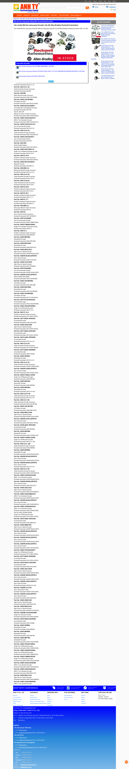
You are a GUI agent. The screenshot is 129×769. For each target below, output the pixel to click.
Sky (16, 762)
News (105, 1)
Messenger (18, 760)
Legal (14, 703)
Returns (49, 703)
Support (95, 1)
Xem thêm (51, 81)
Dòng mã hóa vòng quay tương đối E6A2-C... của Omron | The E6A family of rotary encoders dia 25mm (108, 47)
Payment (49, 699)
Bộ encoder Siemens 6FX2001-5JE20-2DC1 (32, 76)
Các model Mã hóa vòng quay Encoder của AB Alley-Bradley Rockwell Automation (108, 34)
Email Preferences (68, 697)
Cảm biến (54, 15)
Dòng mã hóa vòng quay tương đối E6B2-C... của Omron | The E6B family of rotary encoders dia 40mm (108, 71)
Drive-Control (44, 15)
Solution (100, 1)
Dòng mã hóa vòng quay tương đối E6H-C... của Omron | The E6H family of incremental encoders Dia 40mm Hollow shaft (108, 64)
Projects (83, 701)
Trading (32, 695)
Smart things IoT (75, 15)
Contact (114, 1)
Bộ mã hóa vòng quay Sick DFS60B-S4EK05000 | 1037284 (36, 66)
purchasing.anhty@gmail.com (26, 747)
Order (48, 697)
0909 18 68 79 (23, 730)
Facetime (18, 755)
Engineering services (35, 699)
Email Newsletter (68, 695)
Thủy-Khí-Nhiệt (64, 15)
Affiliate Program (17, 701)
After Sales (49, 705)
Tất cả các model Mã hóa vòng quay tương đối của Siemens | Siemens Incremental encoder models (108, 27)
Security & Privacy (17, 699)
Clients (82, 699)
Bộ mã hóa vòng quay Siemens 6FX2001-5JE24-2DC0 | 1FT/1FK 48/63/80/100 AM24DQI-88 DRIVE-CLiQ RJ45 (52, 71)
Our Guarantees (17, 697)
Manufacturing (33, 697)
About (90, 1)
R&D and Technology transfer (37, 701)
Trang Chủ (16, 18)
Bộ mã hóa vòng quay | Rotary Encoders (36, 18)
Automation (35, 15)
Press (109, 1)
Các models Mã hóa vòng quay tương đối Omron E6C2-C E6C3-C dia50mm (108, 77)
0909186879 (112, 7)
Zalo (17, 752)
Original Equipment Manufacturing (38, 703)
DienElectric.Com (25, 767)
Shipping (49, 701)
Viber (17, 757)
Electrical (27, 15)
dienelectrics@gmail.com (25, 732)
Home (85, 1)
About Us (15, 695)
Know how (83, 703)
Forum (65, 699)
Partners (83, 695)
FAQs (48, 695)
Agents (82, 697)
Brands (19, 15)
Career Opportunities (18, 705)
